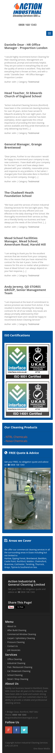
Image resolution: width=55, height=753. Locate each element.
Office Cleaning (14, 659)
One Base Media (41, 748)
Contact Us (12, 646)
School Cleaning (14, 675)
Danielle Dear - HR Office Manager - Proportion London (26, 46)
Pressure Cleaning (15, 642)
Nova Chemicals (16, 441)
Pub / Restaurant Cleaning (19, 667)
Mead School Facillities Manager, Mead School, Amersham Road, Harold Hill (25, 241)
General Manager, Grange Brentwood (23, 145)
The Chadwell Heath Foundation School (19, 194)
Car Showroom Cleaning (18, 671)
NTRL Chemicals (16, 437)
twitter (24, 729)
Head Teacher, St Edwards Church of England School (23, 94)
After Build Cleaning (16, 630)
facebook (16, 729)
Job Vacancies (13, 650)
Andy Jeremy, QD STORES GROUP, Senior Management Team (25, 290)
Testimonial (33, 81)
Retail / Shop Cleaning (17, 679)
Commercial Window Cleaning (21, 634)
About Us (11, 626)
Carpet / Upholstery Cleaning (21, 638)
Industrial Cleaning (16, 663)
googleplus (8, 729)
